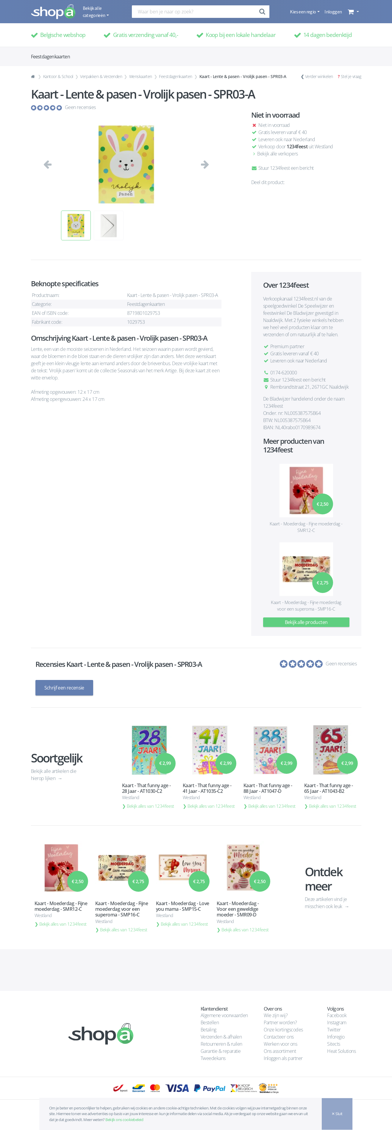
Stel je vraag (351, 76)
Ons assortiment (280, 1051)
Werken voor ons (280, 1044)
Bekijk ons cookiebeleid (124, 1119)
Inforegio (336, 1037)
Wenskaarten (140, 76)
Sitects (334, 1044)
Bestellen (210, 1022)
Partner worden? (280, 1022)
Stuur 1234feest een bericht (282, 168)
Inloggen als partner (283, 1058)
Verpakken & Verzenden (101, 76)
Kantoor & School (58, 76)
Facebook (336, 1015)
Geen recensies (80, 107)
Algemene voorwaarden (224, 1015)
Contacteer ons (278, 1037)
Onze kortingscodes (283, 1029)
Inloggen (333, 12)
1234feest (297, 146)
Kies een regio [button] (303, 12)
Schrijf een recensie (64, 687)
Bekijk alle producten (306, 622)
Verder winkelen (319, 76)
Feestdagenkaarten (175, 76)
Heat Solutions (342, 1051)
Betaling (208, 1029)
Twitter (334, 1029)
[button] (352, 11)
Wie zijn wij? (276, 1015)
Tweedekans (213, 1058)
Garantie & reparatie (221, 1051)
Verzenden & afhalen (221, 1037)
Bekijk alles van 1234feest (150, 806)
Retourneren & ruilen (221, 1044)
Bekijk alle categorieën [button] (94, 11)
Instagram (336, 1022)
